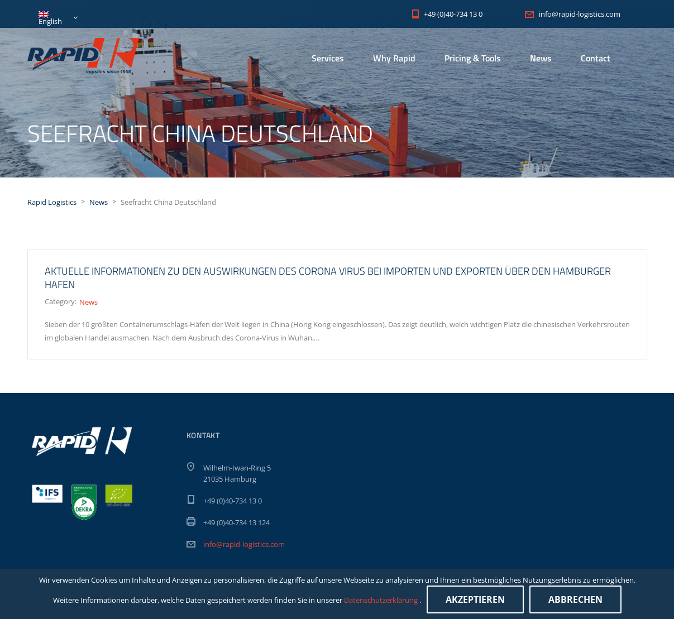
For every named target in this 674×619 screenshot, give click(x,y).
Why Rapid (394, 58)
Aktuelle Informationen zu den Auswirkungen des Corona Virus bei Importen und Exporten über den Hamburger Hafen (328, 277)
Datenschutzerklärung (381, 600)
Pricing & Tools (472, 58)
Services (328, 58)
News (541, 58)
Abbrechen (575, 599)
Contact (595, 58)
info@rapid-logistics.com (244, 544)
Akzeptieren (475, 599)
